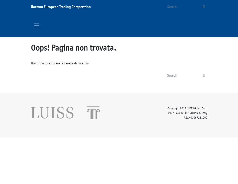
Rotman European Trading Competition (61, 7)
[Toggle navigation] (37, 25)
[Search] (182, 7)
